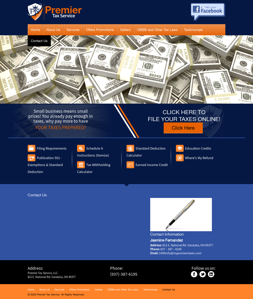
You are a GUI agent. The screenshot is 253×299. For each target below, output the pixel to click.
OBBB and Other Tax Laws (157, 30)
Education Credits (198, 148)
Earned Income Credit (152, 164)
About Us (53, 30)
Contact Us (39, 41)
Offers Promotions (100, 30)
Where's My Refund (199, 158)
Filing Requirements (52, 148)
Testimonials (193, 30)
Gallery (125, 30)
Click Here (183, 128)
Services (73, 30)
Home (35, 30)
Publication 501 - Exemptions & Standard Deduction (45, 165)
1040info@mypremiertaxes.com (180, 253)
